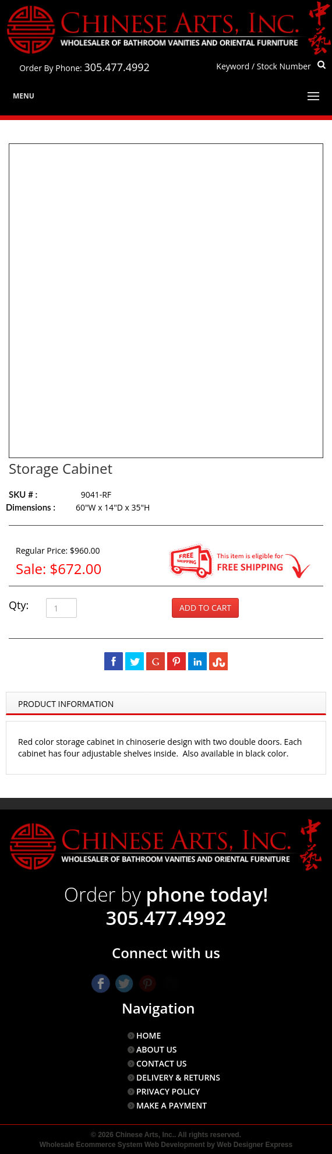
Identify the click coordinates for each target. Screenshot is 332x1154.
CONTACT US (161, 1063)
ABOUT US (156, 1049)
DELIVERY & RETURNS (178, 1077)
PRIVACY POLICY (168, 1091)
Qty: (19, 605)
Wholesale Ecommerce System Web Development (122, 1145)
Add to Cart (205, 607)
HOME (148, 1035)
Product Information (66, 703)
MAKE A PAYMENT (171, 1105)
